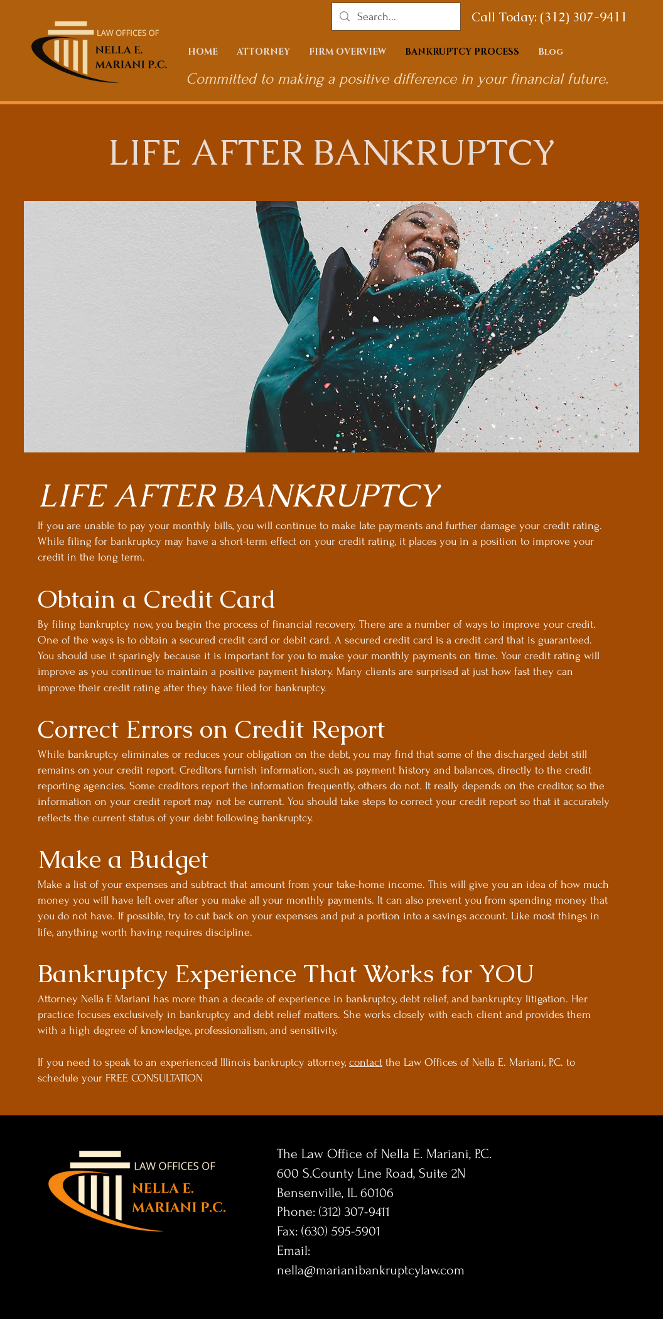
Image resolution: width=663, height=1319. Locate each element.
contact (365, 1062)
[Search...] (395, 16)
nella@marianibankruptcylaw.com (371, 1270)
